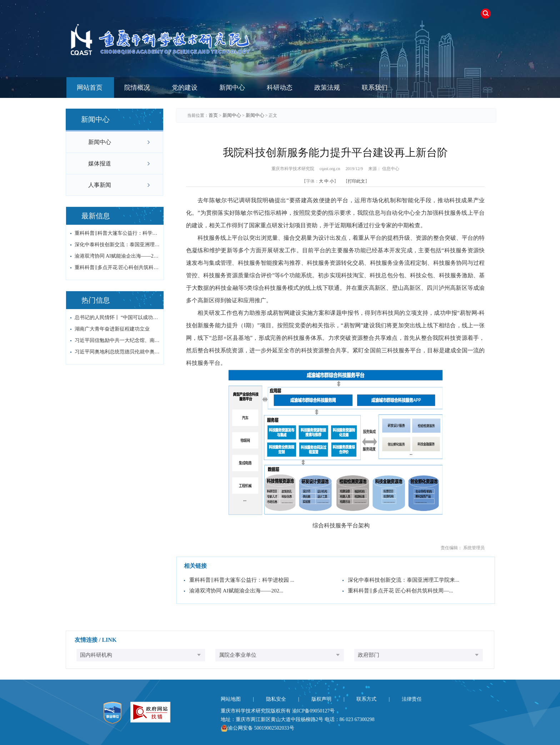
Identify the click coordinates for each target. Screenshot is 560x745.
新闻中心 (232, 87)
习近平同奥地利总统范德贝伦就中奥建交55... (117, 351)
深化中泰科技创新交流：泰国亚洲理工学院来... (117, 244)
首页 (213, 115)
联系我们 (375, 87)
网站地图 (231, 699)
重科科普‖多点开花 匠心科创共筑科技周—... (117, 267)
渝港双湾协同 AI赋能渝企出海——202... (117, 256)
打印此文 (356, 181)
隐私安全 (276, 699)
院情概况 (137, 87)
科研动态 (279, 87)
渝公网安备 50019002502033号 (257, 728)
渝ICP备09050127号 (313, 711)
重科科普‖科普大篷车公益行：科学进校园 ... (117, 233)
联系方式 (366, 699)
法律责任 (412, 699)
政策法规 (327, 87)
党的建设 (185, 87)
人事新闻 (99, 185)
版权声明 (321, 699)
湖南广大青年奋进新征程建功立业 (112, 329)
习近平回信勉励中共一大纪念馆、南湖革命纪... (117, 340)
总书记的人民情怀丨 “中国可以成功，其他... (117, 317)
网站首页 (89, 87)
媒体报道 (99, 163)
